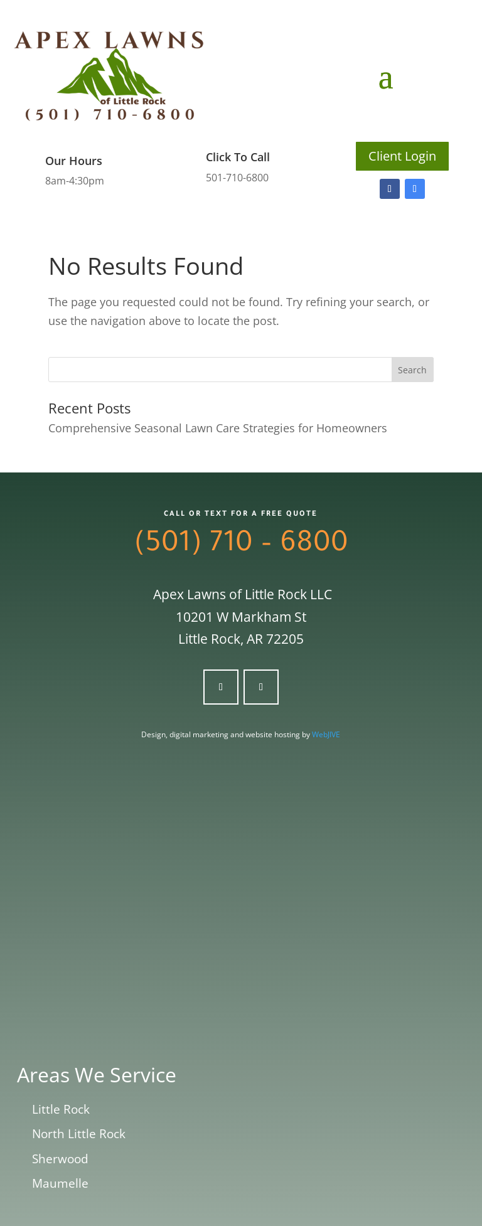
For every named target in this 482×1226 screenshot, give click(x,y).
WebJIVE (326, 734)
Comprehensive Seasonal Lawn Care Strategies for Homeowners (217, 427)
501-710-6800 (237, 177)
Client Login (402, 155)
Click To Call (238, 156)
